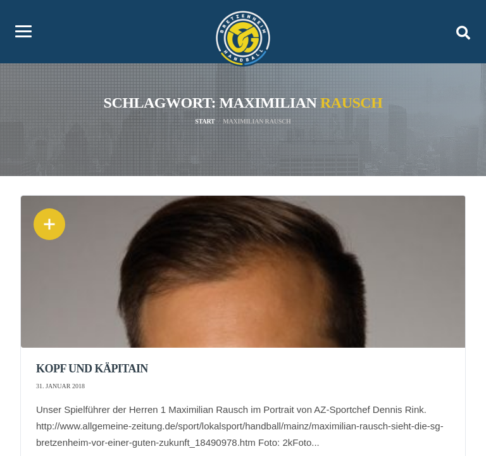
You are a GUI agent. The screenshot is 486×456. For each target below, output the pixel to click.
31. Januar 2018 (60, 386)
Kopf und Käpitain (92, 368)
